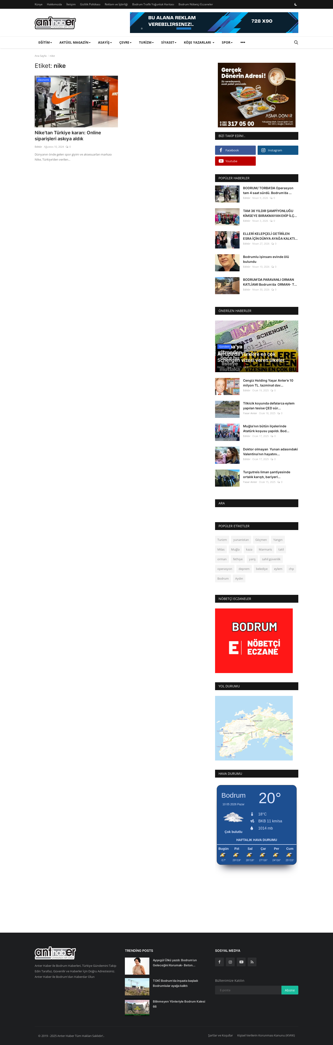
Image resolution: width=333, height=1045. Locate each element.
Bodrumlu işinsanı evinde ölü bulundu (266, 259)
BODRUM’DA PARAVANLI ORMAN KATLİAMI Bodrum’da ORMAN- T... (270, 282)
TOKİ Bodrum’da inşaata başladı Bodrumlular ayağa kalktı (175, 983)
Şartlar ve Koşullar (220, 1035)
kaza (249, 549)
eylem (278, 569)
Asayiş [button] (105, 42)
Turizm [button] (146, 42)
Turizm (222, 540)
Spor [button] (227, 42)
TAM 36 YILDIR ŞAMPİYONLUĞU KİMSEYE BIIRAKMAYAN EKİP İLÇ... (270, 213)
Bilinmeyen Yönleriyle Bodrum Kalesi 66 (179, 1004)
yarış (252, 559)
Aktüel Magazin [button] (75, 42)
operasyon (224, 569)
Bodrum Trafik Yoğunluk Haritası (153, 4)
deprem (244, 569)
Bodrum (223, 578)
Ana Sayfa (40, 55)
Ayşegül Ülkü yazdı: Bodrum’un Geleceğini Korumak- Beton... (175, 962)
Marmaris (265, 549)
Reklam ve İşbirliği (116, 4)
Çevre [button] (125, 42)
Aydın (239, 578)
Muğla (235, 549)
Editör (38, 146)
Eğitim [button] (45, 42)
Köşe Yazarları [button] (199, 42)
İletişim (71, 4)
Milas (221, 549)
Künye (39, 4)
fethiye (238, 559)
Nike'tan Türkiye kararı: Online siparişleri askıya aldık (68, 135)
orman (222, 559)
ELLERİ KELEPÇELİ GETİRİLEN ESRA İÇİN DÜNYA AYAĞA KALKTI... (270, 236)
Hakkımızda (54, 4)
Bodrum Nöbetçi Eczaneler (196, 4)
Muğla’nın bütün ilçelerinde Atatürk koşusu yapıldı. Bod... (266, 428)
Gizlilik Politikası (90, 4)
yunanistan (241, 540)
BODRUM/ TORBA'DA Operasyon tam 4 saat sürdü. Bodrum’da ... (268, 190)
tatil (281, 549)
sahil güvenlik (271, 559)
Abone (290, 990)
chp (291, 569)
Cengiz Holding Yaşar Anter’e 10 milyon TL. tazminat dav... (268, 382)
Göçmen (261, 540)
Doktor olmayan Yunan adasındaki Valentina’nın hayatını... (270, 451)
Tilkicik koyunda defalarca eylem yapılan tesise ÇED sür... (269, 405)
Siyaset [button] (168, 42)
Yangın (278, 540)
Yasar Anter (250, 413)
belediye (262, 569)
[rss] (252, 962)
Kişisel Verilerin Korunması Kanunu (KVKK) (266, 1035)
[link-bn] (214, 22)
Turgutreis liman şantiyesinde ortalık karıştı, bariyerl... (266, 474)
